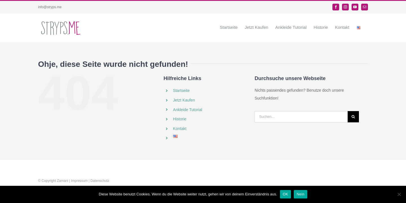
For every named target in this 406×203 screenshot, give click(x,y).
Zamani (62, 181)
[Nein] (399, 194)
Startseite (181, 90)
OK (285, 194)
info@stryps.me (50, 7)
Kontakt (179, 128)
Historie (179, 119)
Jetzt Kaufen (184, 100)
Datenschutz (100, 181)
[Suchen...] (301, 116)
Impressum (79, 181)
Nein (300, 194)
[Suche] (353, 116)
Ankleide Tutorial (187, 109)
